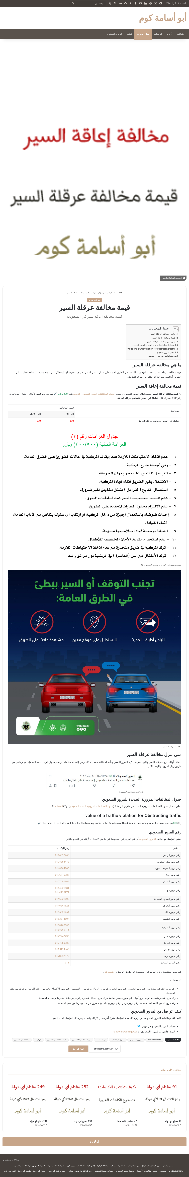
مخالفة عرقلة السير (21, 1040)
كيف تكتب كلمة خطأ (127, 1121)
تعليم (129, 34)
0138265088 (62, 925)
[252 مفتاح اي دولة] (72, 1098)
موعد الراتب (133, 1165)
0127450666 (62, 881)
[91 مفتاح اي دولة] (161, 1098)
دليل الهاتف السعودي (150, 1165)
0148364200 (62, 868)
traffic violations (154, 1040)
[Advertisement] (94, 67)
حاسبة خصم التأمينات (125, 1171)
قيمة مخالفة (101, 1040)
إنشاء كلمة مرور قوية (75, 1165)
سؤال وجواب (143, 34)
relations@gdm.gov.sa (125, 1031)
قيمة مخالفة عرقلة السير (56, 1040)
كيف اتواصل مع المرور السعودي (161, 356)
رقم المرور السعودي (165, 352)
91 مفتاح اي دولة (173, 1121)
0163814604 (62, 918)
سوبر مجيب (168, 1165)
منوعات (180, 34)
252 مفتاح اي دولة (83, 1121)
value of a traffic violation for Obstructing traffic (151, 348)
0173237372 (62, 956)
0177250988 (62, 942)
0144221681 (62, 888)
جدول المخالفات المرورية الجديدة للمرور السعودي (153, 345)
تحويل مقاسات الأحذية (147, 1171)
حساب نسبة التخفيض (103, 1171)
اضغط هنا (58, 806)
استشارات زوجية (118, 1165)
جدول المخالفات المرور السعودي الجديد (94, 393)
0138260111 (62, 929)
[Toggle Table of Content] (174, 329)
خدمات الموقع (115, 34)
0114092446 (62, 855)
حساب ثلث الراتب (57, 1171)
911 (67, 962)
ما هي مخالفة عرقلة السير (162, 334)
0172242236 (62, 936)
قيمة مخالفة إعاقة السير (163, 337)
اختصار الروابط (40, 1171)
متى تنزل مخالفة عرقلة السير (161, 341)
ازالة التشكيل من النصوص (171, 1171)
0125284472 (62, 861)
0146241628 (62, 905)
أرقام (169, 34)
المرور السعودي (147, 838)
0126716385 (62, 874)
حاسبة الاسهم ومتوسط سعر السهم (30, 1165)
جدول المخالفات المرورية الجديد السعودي (91, 806)
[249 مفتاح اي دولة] (27, 1098)
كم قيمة (38, 1040)
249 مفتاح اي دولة (38, 1121)
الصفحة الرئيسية (113, 292)
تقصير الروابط (24, 1171)
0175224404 (62, 949)
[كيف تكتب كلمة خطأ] (117, 1098)
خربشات (158, 34)
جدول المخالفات (118, 1040)
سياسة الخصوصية (56, 1165)
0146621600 (62, 898)
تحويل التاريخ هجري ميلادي (80, 1171)
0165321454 (62, 912)
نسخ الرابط (78, 1049)
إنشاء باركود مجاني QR (97, 1165)
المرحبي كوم (10, 1171)
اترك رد (94, 1141)
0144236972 (62, 892)
